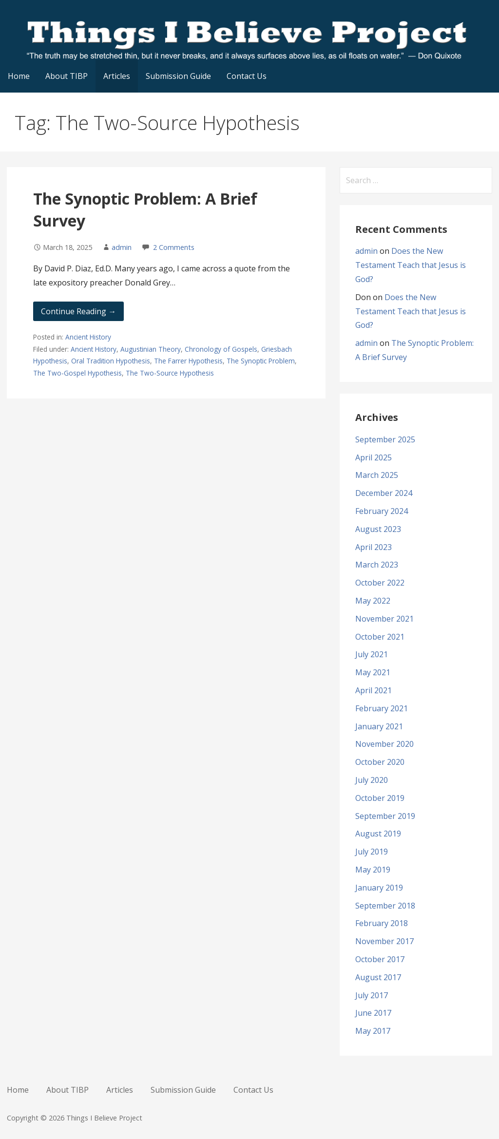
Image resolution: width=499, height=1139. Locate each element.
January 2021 (379, 726)
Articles (116, 76)
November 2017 (384, 941)
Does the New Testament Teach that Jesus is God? (410, 265)
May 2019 (372, 869)
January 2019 (379, 887)
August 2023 (378, 529)
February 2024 (381, 511)
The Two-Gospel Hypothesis (77, 373)
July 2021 (371, 654)
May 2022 (372, 600)
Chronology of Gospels (221, 349)
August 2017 (378, 977)
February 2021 (381, 708)
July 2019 (371, 851)
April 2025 (373, 457)
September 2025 (385, 439)
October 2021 (379, 636)
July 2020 (371, 780)
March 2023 (376, 564)
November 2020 (384, 744)
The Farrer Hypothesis (188, 360)
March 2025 (376, 475)
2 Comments (173, 247)
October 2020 (379, 762)
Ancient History (88, 337)
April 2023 (373, 547)
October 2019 (379, 798)
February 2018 (381, 923)
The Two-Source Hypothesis (170, 373)
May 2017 (372, 1030)
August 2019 (378, 833)
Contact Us (247, 76)
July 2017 (371, 995)
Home (19, 76)
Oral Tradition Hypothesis (110, 360)
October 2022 (379, 582)
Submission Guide (178, 76)
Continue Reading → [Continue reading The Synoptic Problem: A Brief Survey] (78, 311)
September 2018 (385, 905)
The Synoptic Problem (261, 360)
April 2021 (373, 690)
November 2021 (384, 618)
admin (122, 247)
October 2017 (379, 959)
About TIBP (66, 76)
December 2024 (383, 493)
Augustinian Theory (150, 349)
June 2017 (373, 1012)
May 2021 (372, 672)
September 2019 (385, 816)
